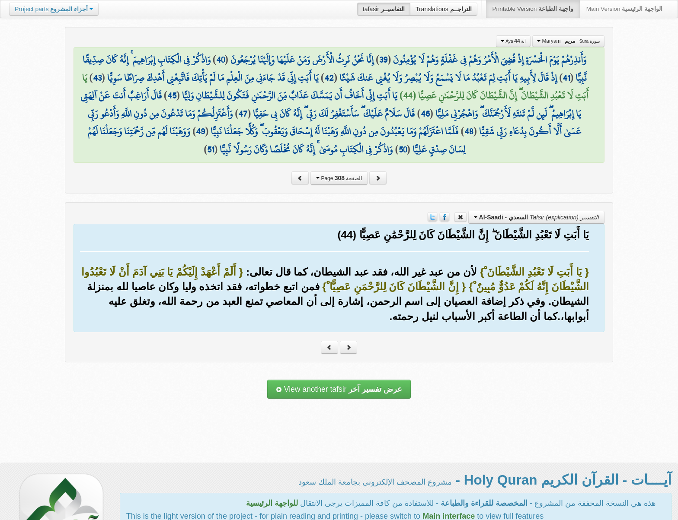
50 (403, 149)
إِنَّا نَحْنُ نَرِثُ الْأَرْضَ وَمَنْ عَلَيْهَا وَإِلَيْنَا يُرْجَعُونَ (302, 59)
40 (220, 59)
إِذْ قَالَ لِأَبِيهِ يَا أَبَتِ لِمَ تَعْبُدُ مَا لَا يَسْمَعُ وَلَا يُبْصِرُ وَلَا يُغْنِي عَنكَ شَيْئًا (448, 77)
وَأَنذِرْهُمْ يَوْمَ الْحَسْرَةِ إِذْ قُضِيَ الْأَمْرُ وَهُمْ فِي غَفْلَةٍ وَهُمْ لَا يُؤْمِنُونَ (489, 59)
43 (97, 77)
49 (200, 131)
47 (242, 113)
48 (468, 131)
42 (329, 77)
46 (425, 113)
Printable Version (533, 9)
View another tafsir (339, 389)
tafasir (384, 9)
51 (210, 149)
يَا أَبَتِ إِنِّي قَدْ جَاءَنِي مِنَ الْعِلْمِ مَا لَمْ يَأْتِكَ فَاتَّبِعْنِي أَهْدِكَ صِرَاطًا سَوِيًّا (213, 77)
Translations (444, 9)
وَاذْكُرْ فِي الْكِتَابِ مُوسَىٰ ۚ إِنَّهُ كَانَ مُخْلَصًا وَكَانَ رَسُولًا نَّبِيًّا (306, 149)
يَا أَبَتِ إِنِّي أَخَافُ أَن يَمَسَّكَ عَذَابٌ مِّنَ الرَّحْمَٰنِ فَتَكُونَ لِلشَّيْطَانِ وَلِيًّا (289, 95)
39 (383, 59)
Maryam (568, 41)
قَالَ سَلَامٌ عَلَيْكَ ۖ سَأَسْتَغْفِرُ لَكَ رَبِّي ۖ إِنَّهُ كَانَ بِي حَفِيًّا (334, 113)
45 (171, 95)
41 (566, 77)
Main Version (624, 9)
